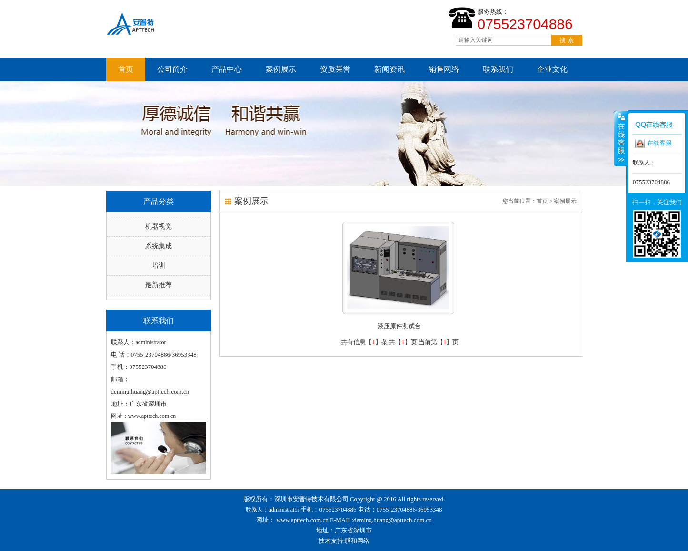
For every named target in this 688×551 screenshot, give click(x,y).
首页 (125, 69)
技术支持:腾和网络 (344, 540)
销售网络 (444, 69)
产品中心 (226, 69)
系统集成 (158, 246)
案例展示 (281, 69)
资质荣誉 (335, 69)
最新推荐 (158, 285)
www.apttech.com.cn (302, 519)
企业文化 (552, 69)
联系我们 (498, 69)
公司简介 (172, 69)
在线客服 (653, 143)
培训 (158, 265)
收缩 (620, 138)
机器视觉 (158, 226)
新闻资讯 (389, 69)
